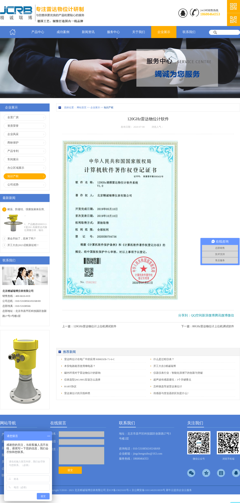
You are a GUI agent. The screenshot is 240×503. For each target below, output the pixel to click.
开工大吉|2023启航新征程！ (23, 245)
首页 (12, 32)
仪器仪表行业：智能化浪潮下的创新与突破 (178, 372)
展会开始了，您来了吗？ (21, 238)
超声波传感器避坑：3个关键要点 (172, 379)
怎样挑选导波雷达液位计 (167, 386)
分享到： (184, 315)
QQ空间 (196, 315)
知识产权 (108, 107)
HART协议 (70, 386)
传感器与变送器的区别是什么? (170, 393)
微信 (231, 315)
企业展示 (95, 107)
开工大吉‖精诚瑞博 (164, 365)
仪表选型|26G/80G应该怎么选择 (82, 379)
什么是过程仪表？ (163, 359)
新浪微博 (208, 315)
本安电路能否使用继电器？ (79, 365)
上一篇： (89, 326)
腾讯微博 (221, 315)
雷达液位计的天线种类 (77, 393)
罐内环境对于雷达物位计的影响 (82, 372)
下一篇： (207, 326)
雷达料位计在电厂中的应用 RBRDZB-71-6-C (89, 359)
